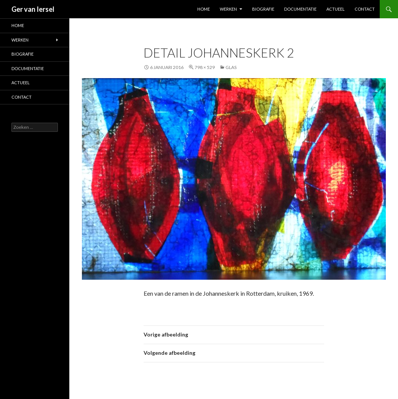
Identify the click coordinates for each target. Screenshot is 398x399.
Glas (231, 67)
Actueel (335, 8)
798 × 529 (205, 67)
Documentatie (300, 8)
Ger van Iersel (32, 9)
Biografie (263, 8)
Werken (228, 8)
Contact (365, 8)
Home (203, 8)
